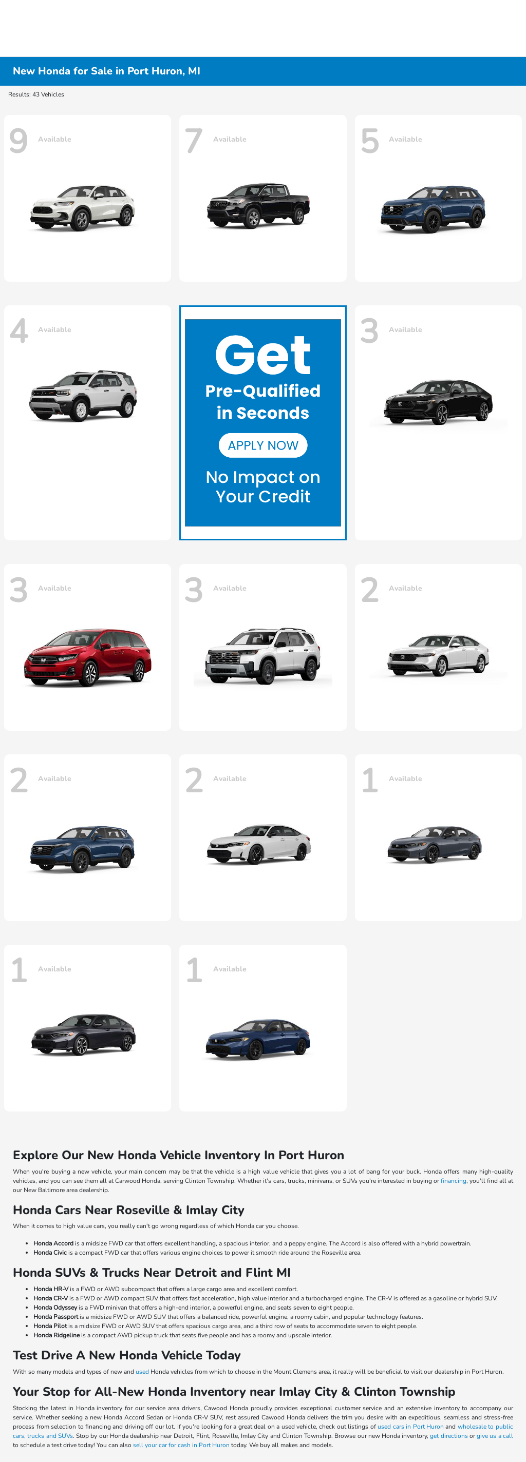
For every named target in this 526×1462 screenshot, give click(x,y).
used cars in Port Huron (411, 1426)
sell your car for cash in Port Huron (181, 1445)
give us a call (495, 1436)
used (142, 1372)
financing (453, 1181)
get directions (448, 1436)
